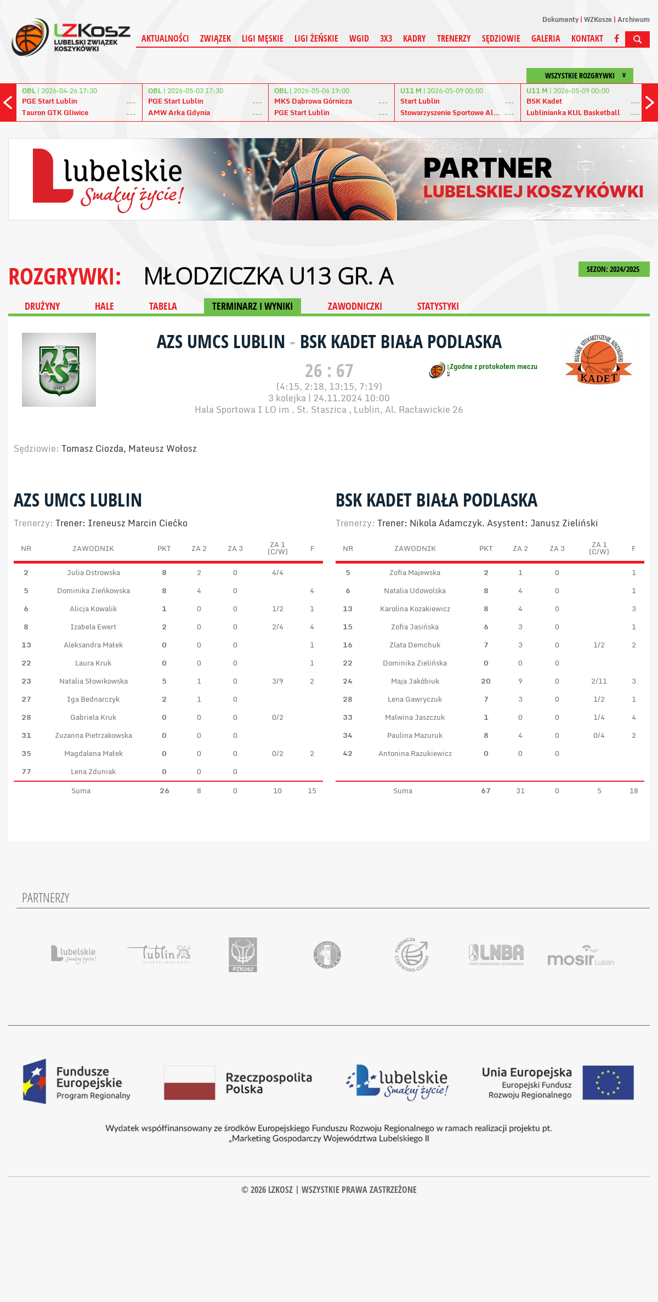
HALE (104, 305)
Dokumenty (560, 19)
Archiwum (633, 19)
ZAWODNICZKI (355, 305)
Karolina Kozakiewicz (415, 608)
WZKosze (598, 19)
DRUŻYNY (42, 305)
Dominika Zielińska (415, 663)
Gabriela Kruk (93, 717)
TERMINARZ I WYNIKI (252, 305)
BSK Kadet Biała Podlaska (401, 341)
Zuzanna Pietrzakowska (93, 735)
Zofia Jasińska (415, 627)
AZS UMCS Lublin (223, 341)
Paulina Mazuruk (415, 735)
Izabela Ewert (93, 627)
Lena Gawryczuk (415, 699)
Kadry (414, 38)
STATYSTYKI (438, 305)
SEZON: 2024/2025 (614, 269)
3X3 (386, 38)
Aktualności (165, 38)
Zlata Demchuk (414, 645)
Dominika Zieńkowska (93, 590)
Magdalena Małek (93, 753)
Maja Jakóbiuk (415, 681)
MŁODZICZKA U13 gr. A (268, 275)
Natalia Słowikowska (93, 681)
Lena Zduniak (93, 771)
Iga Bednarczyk (93, 699)
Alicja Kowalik (93, 608)
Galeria (545, 38)
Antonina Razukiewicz (415, 753)
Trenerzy (454, 38)
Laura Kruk (93, 663)
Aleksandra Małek (93, 645)
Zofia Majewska (414, 572)
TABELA (163, 305)
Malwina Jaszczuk (415, 717)
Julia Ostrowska (93, 572)
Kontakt (587, 38)
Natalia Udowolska (415, 590)
